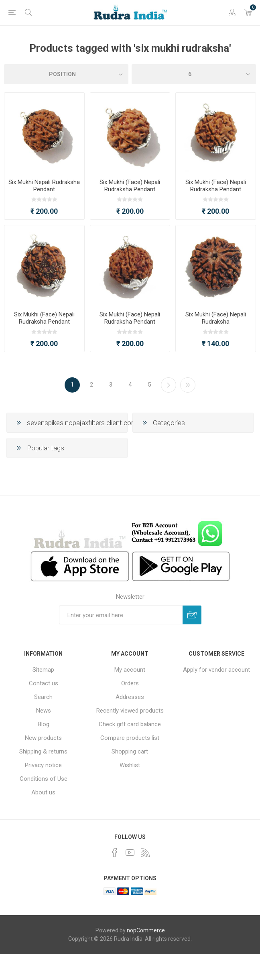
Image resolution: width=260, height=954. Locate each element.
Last (187, 385)
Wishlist (130, 765)
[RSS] (145, 852)
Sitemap (43, 669)
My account (129, 669)
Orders (130, 683)
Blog (43, 724)
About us (43, 792)
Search (43, 697)
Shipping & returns (43, 751)
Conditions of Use (43, 778)
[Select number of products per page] (194, 74)
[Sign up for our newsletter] (121, 615)
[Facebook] (114, 852)
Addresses (130, 697)
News (43, 710)
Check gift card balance (130, 724)
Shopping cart (130, 751)
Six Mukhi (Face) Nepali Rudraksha (215, 318)
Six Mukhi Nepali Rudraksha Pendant (44, 185)
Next (168, 385)
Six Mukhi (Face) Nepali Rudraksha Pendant (130, 185)
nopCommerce (146, 930)
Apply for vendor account (216, 669)
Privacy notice (43, 765)
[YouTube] (130, 852)
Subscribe (192, 615)
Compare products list (129, 737)
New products (43, 737)
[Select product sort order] (66, 74)
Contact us (43, 683)
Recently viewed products (130, 710)
